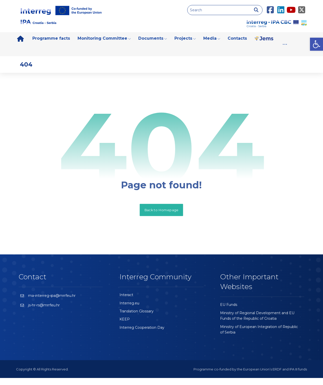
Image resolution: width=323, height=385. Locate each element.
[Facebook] (270, 7)
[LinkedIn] (281, 7)
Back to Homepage (161, 216)
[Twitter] (301, 7)
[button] (316, 44)
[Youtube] (291, 7)
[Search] (256, 10)
